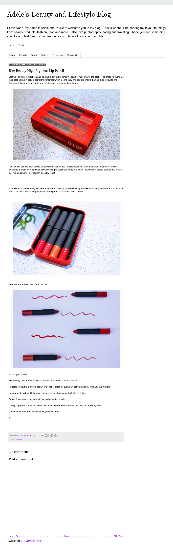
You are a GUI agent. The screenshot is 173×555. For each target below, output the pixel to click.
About (21, 45)
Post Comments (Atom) (31, 541)
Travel (34, 55)
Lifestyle (23, 55)
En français (58, 55)
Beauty (12, 55)
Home (11, 45)
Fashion (44, 55)
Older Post (118, 536)
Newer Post (15, 536)
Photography (72, 55)
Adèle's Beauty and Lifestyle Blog (59, 14)
